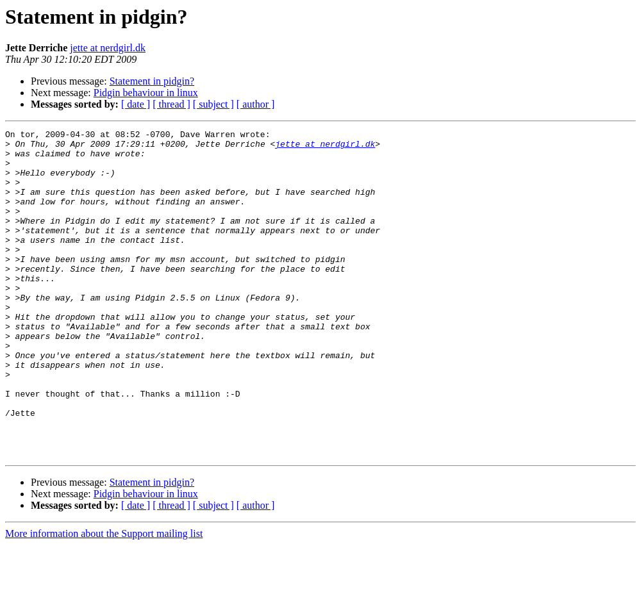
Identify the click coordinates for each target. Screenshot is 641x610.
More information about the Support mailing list (104, 598)
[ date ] (135, 104)
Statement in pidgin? (152, 81)
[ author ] (256, 104)
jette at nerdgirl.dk (108, 47)
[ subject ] (213, 104)
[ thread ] (171, 104)
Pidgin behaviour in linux (146, 92)
